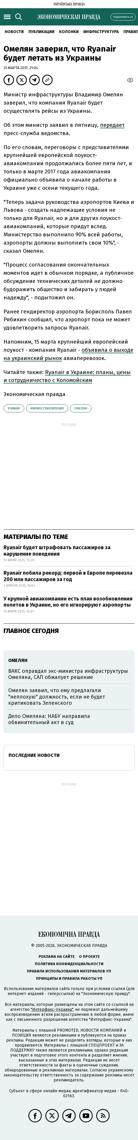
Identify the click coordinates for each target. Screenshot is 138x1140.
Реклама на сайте (57, 956)
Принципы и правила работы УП (69, 978)
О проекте (89, 956)
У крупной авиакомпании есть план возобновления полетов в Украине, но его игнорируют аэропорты (68, 601)
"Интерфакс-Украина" (52, 1009)
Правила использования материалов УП (69, 971)
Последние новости (34, 755)
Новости (14, 31)
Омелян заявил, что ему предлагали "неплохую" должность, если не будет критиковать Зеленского (56, 696)
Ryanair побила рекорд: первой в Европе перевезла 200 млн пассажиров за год (68, 576)
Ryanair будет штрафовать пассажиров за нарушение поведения (57, 550)
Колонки (69, 31)
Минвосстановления (47, 408)
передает (112, 125)
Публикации (41, 31)
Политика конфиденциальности (69, 964)
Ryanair (14, 408)
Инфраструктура (101, 31)
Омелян (80, 408)
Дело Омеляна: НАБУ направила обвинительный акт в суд (49, 719)
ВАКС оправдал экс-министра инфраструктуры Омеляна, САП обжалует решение (68, 674)
